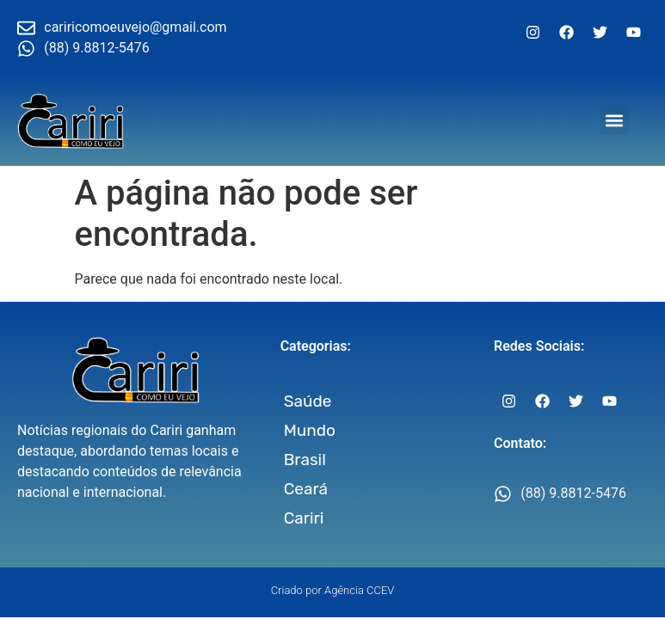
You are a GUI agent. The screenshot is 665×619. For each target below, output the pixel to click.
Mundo (310, 430)
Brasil (305, 459)
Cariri (304, 518)
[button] (614, 121)
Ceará (306, 489)
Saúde (308, 401)
